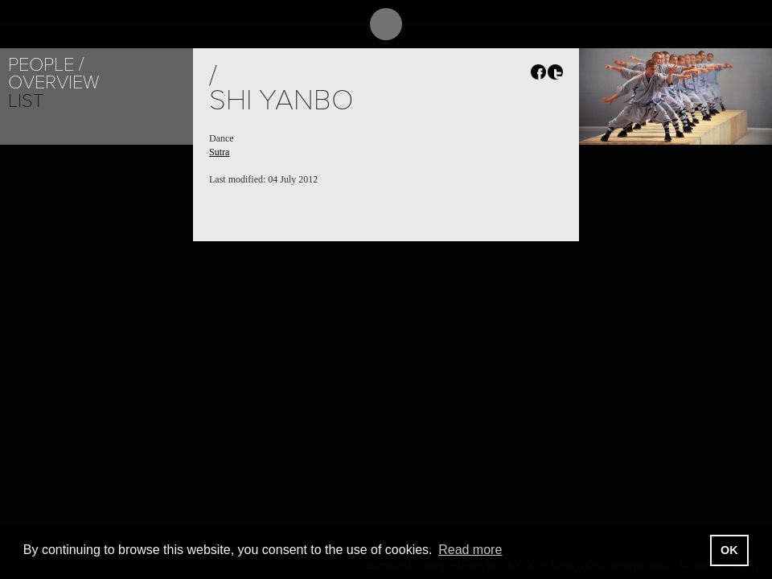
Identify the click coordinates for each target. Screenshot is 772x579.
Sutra (219, 152)
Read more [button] (470, 549)
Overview (53, 82)
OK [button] (729, 550)
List (25, 101)
